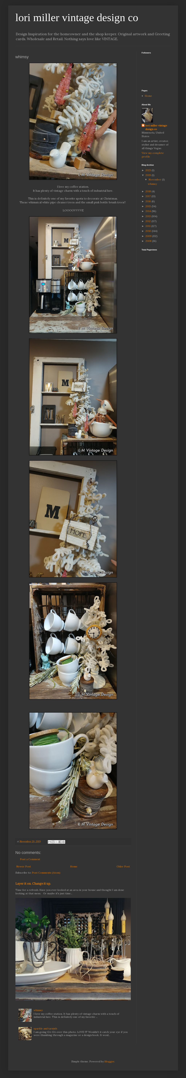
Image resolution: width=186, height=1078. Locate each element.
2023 (148, 170)
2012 (148, 221)
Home (73, 866)
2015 (148, 206)
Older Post (123, 866)
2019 (148, 175)
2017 (148, 196)
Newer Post (23, 866)
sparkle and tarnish (45, 1028)
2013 (148, 216)
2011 (148, 226)
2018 (148, 191)
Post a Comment (30, 859)
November (155, 179)
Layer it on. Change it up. (33, 883)
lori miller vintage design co (76, 17)
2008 (148, 241)
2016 (148, 201)
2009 (148, 236)
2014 (148, 211)
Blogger (109, 1061)
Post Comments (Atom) (46, 872)
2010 (148, 231)
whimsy (38, 1010)
